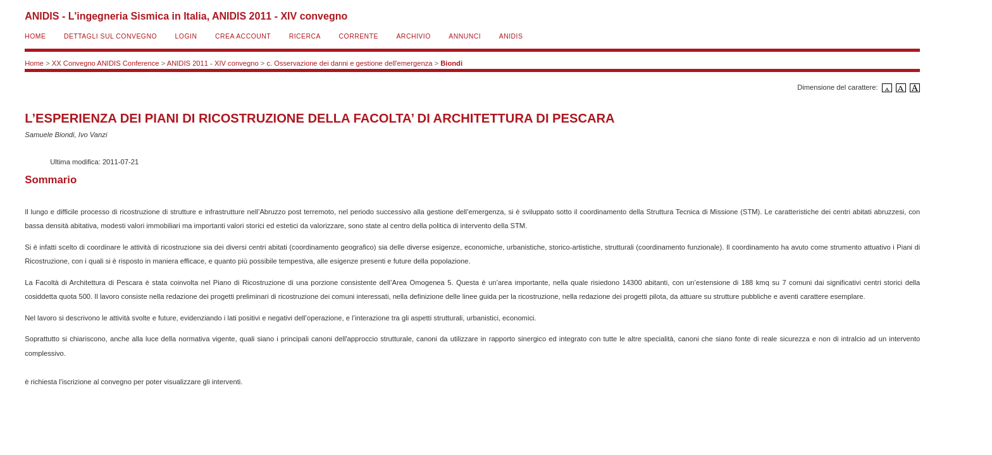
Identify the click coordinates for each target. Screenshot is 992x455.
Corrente (358, 36)
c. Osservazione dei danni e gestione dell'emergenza (349, 63)
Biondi (451, 63)
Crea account (243, 36)
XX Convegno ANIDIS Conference (105, 63)
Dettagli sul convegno (110, 36)
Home (35, 36)
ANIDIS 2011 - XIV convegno (213, 63)
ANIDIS (511, 36)
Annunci (465, 36)
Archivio (413, 36)
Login (186, 36)
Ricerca (305, 36)
